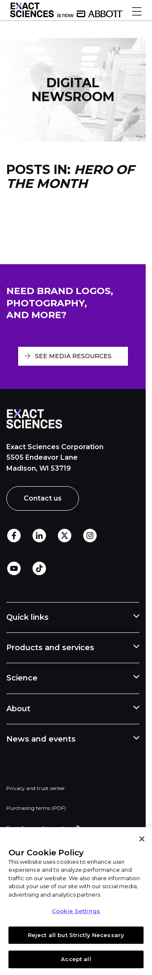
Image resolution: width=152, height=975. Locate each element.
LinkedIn (39, 536)
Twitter (64, 536)
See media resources (73, 356)
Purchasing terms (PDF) (36, 808)
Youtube (14, 568)
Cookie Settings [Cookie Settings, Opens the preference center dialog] (76, 911)
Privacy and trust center (35, 788)
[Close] (142, 839)
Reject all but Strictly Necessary (76, 935)
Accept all (76, 959)
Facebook (14, 536)
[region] (76, 901)
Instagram (90, 536)
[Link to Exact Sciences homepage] (66, 15)
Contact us (43, 498)
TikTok (39, 568)
